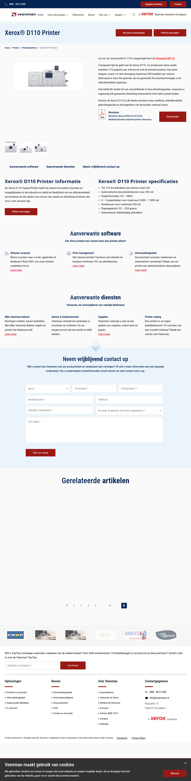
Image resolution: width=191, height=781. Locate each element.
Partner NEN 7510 (109, 713)
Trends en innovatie (63, 713)
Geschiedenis (107, 692)
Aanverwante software (24, 166)
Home (40, 15)
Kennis (91, 15)
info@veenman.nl (157, 697)
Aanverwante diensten (60, 166)
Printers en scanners (17, 692)
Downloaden (173, 116)
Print (55, 708)
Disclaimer (122, 738)
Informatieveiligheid (63, 697)
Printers (16, 48)
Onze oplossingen (56, 15)
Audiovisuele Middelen (18, 703)
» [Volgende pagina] (124, 605)
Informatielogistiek (16, 697)
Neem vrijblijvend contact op (101, 166)
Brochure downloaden (134, 33)
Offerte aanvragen (170, 33)
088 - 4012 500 (17, 4)
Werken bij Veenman (110, 703)
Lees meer (16, 270)
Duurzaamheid (60, 703)
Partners (104, 708)
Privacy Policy (138, 738)
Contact (178, 4)
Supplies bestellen (153, 4)
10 (110, 605)
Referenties (78, 15)
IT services (12, 708)
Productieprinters (29, 48)
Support (119, 15)
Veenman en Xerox (109, 697)
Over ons (103, 15)
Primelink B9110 (165, 58)
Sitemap (104, 724)
